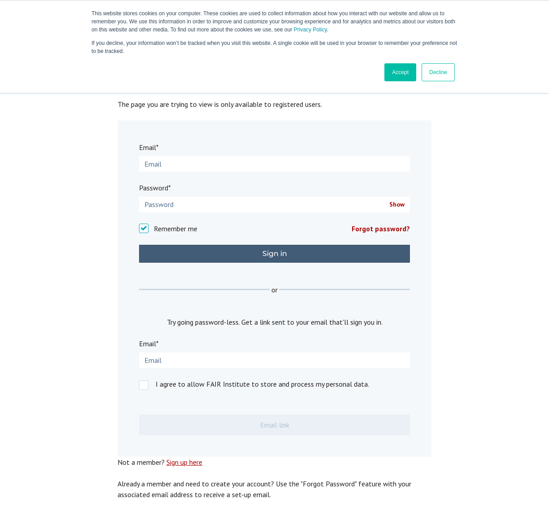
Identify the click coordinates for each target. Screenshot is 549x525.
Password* (155, 187)
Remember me (175, 228)
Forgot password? (381, 228)
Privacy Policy (310, 29)
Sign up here (184, 462)
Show (397, 204)
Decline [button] (438, 72)
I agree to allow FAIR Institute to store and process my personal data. (262, 383)
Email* (149, 147)
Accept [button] (400, 72)
